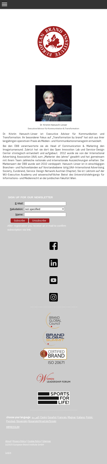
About (8, 441)
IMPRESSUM (12, 427)
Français (62, 417)
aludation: (16, 209)
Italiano (81, 417)
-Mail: (19, 203)
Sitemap (46, 441)
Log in (8, 452)
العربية (35, 417)
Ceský (43, 417)
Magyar (72, 417)
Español (52, 417)
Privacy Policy (19, 441)
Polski (89, 417)
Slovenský (21, 421)
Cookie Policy (34, 441)
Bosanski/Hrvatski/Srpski (42, 421)
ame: (19, 214)
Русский (10, 421)
